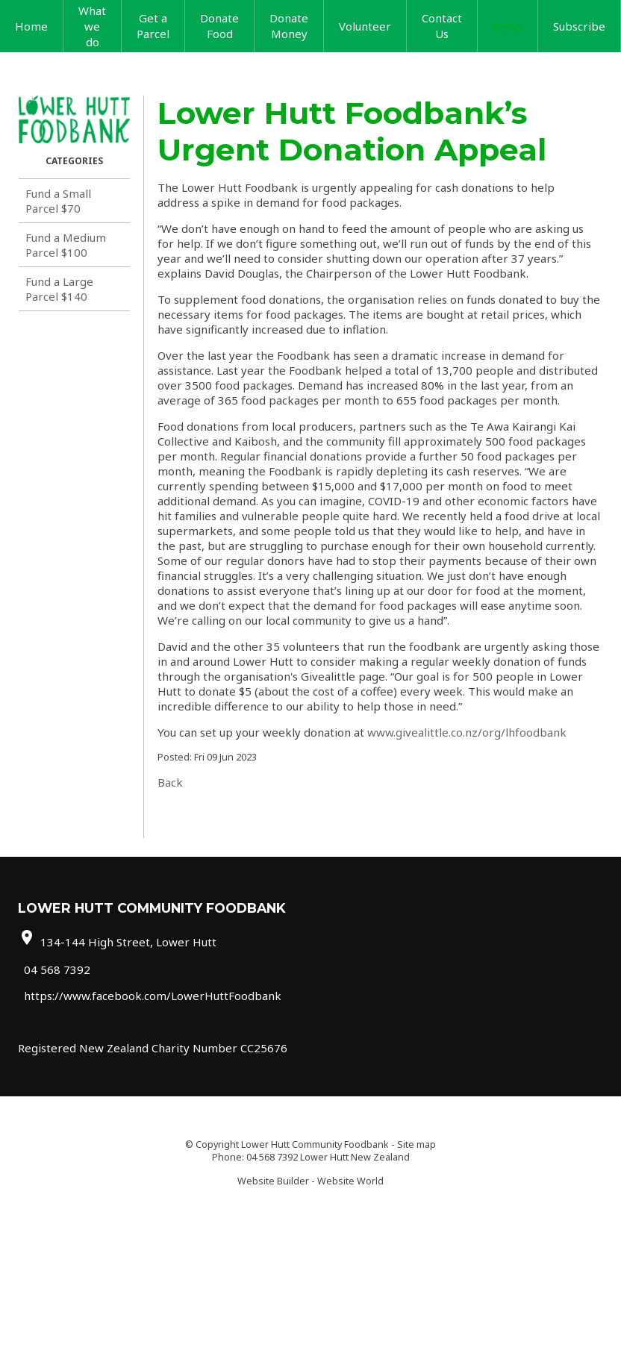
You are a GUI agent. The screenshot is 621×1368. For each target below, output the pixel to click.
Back (170, 782)
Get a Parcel (153, 25)
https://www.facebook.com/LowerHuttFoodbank (152, 995)
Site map (416, 1144)
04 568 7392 (57, 969)
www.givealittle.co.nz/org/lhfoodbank (467, 732)
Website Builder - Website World (310, 1181)
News (507, 26)
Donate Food (219, 25)
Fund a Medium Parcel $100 (65, 245)
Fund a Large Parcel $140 (59, 289)
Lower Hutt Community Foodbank (315, 1144)
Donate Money (288, 25)
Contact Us (442, 25)
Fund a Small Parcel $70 (58, 201)
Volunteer (365, 26)
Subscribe (579, 26)
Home (31, 26)
